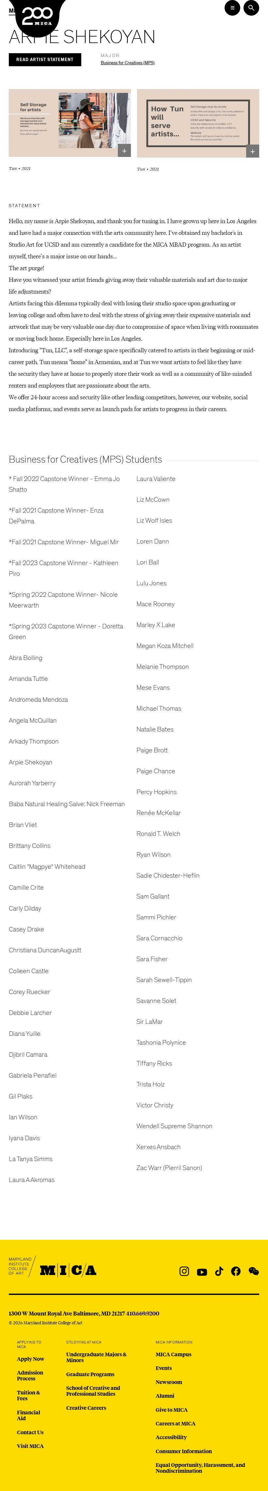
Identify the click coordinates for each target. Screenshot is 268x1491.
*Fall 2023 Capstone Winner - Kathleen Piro (63, 568)
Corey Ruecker (29, 992)
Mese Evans (153, 688)
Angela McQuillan (33, 720)
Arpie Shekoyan (31, 762)
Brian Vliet (23, 825)
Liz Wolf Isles (154, 520)
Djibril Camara (28, 1055)
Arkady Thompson (34, 741)
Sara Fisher (152, 959)
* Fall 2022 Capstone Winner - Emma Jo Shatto (64, 484)
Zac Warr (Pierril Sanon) (169, 1168)
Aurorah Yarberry (32, 783)
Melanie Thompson (162, 667)
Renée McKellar (158, 813)
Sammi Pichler (156, 917)
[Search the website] (251, 8)
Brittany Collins (29, 846)
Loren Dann (152, 541)
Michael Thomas (158, 708)
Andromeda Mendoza (38, 700)
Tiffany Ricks (154, 1063)
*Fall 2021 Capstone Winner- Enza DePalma (56, 515)
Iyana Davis (24, 1138)
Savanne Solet (156, 1001)
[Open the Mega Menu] (232, 8)
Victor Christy (154, 1105)
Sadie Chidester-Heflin (168, 875)
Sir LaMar (149, 1022)
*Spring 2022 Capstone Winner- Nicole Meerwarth (63, 600)
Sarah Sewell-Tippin (164, 980)
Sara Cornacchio (159, 938)
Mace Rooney (155, 604)
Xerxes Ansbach (158, 1147)
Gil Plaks (20, 1096)
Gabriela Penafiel (32, 1075)
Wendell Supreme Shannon (174, 1126)
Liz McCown (153, 500)
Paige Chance (155, 771)
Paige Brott (152, 750)
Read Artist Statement (44, 60)
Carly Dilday (25, 908)
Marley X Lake (155, 625)
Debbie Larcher (30, 1013)
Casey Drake (26, 929)
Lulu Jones (151, 583)
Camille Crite (26, 888)
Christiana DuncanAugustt (45, 950)
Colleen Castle (29, 971)
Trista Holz (150, 1084)
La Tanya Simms (31, 1159)
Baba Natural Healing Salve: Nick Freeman (67, 804)
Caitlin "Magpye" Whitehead (47, 867)
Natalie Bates (154, 729)
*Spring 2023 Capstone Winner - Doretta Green (66, 631)
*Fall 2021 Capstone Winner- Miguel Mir (64, 542)
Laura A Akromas (32, 1180)
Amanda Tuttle (28, 679)
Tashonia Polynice (161, 1042)
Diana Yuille (24, 1034)
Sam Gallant (152, 896)
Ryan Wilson (153, 855)
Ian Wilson (23, 1117)
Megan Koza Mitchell (165, 646)
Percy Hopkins (156, 792)
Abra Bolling (25, 658)
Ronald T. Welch (158, 834)
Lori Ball (147, 562)
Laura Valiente (156, 479)
